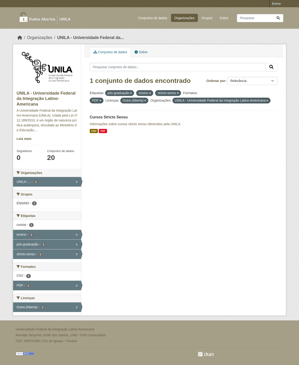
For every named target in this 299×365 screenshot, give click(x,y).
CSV (93, 131)
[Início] (20, 37)
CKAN (206, 354)
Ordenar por (215, 81)
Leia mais (24, 139)
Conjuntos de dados (152, 18)
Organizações (184, 18)
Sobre (224, 18)
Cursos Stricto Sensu (109, 117)
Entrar (276, 3)
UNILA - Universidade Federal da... (90, 37)
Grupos (207, 18)
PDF (102, 131)
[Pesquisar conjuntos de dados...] (260, 18)
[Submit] (278, 18)
